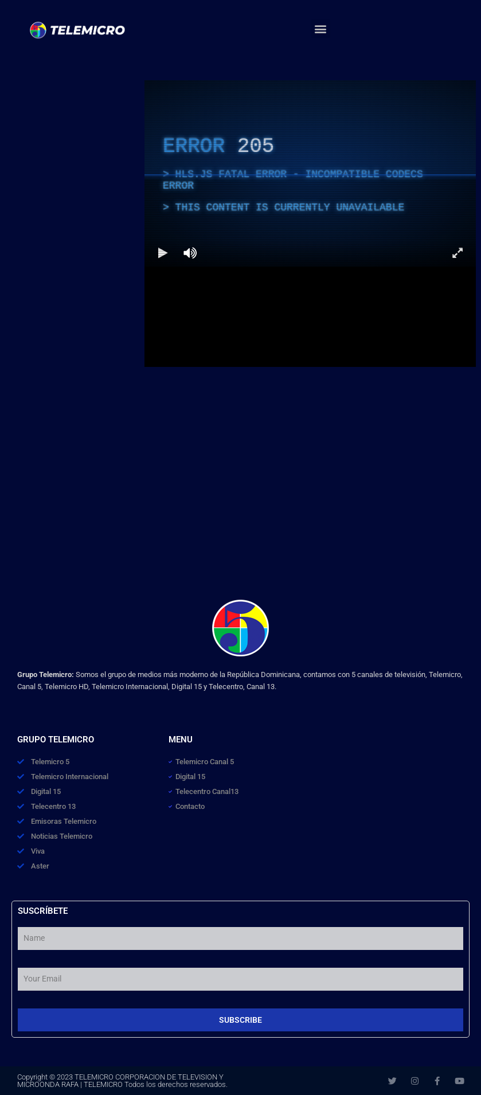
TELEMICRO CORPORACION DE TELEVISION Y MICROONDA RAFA (120, 1081)
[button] (320, 28)
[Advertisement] (72, 152)
